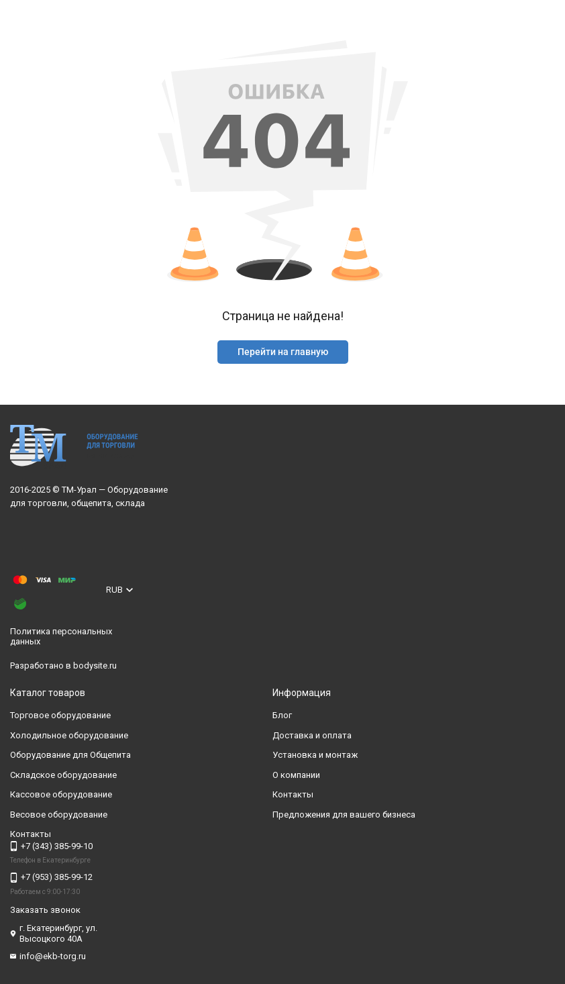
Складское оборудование (63, 775)
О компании (296, 775)
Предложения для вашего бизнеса (343, 814)
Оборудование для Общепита (70, 755)
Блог (282, 715)
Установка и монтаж (315, 755)
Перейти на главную (283, 351)
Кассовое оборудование (61, 794)
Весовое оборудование (58, 814)
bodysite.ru (95, 665)
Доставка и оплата (312, 735)
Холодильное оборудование (69, 735)
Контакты (292, 794)
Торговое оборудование (60, 715)
